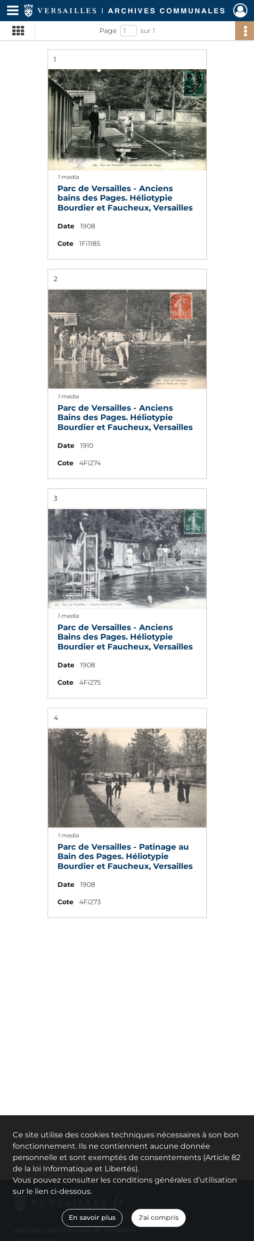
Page (107, 30)
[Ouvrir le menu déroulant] (12, 11)
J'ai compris (159, 1217)
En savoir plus (92, 1217)
